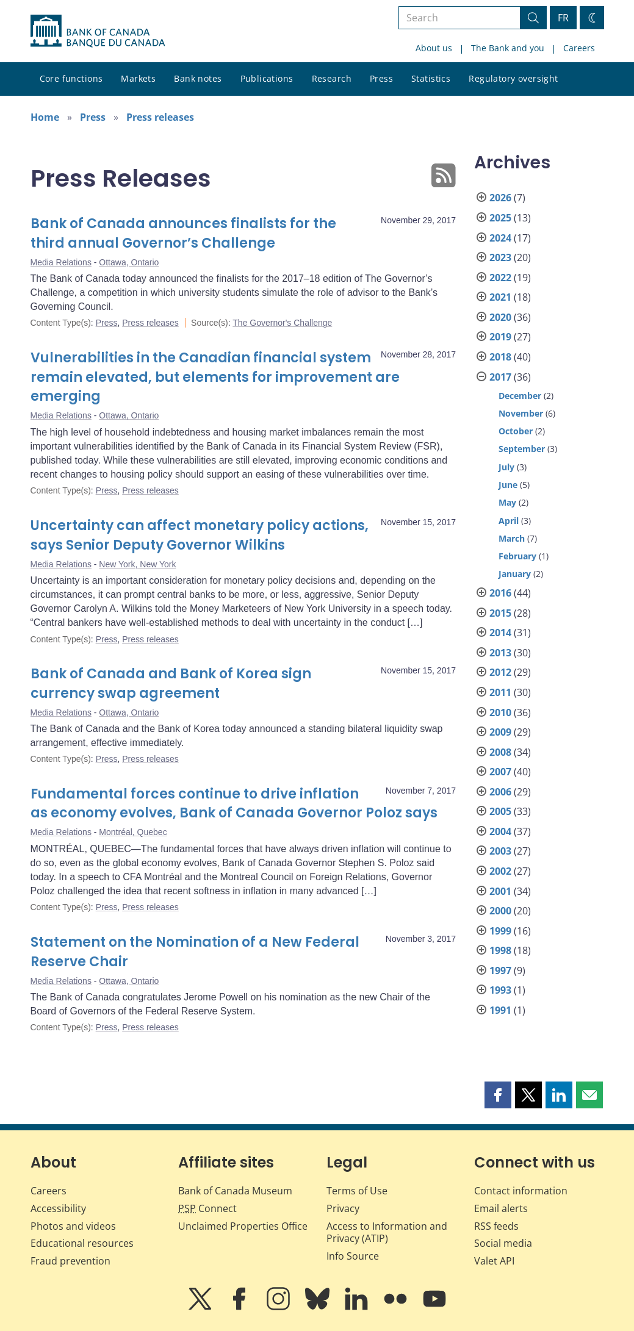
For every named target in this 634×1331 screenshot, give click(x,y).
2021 (500, 297)
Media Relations (61, 262)
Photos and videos (73, 1226)
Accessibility (58, 1208)
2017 (500, 377)
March (512, 538)
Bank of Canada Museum (235, 1190)
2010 (500, 712)
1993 (500, 990)
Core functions (71, 78)
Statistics (430, 78)
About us (434, 48)
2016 (500, 593)
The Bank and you (507, 48)
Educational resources (82, 1243)
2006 (500, 791)
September (522, 448)
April (509, 520)
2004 (500, 831)
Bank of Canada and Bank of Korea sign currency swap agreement (171, 683)
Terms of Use (356, 1190)
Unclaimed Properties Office (243, 1226)
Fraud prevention (70, 1261)
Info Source (352, 1256)
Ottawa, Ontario (129, 262)
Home (45, 117)
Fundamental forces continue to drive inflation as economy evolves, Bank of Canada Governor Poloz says (234, 803)
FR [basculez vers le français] (563, 17)
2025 (500, 217)
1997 (500, 970)
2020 (500, 317)
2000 (500, 910)
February (517, 556)
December (520, 395)
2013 (500, 652)
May (507, 502)
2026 (500, 197)
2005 (500, 811)
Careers (579, 48)
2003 (500, 851)
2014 (500, 632)
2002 (500, 871)
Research (331, 78)
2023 (500, 257)
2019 (500, 336)
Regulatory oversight (513, 78)
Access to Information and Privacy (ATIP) (386, 1232)
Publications (267, 78)
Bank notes (198, 78)
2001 (500, 891)
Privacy (342, 1208)
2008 (500, 752)
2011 (500, 692)
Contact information (520, 1190)
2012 (500, 672)
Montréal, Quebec (133, 832)
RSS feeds (496, 1226)
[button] (498, 1095)
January (515, 573)
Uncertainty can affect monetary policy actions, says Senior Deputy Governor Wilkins (200, 535)
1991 (500, 1010)
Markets (138, 78)
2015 (500, 613)
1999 (500, 931)
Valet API (494, 1261)
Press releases (160, 117)
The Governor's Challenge (282, 323)
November (521, 413)
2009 (500, 732)
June (508, 484)
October (516, 431)
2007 (500, 771)
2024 (500, 238)
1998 (500, 950)
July (506, 467)
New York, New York (137, 564)
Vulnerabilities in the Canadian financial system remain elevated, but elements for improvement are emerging (215, 377)
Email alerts (501, 1208)
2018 (500, 357)
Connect (207, 1208)
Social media (503, 1243)
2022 (500, 277)
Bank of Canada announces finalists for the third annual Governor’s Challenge (183, 233)
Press (381, 78)
